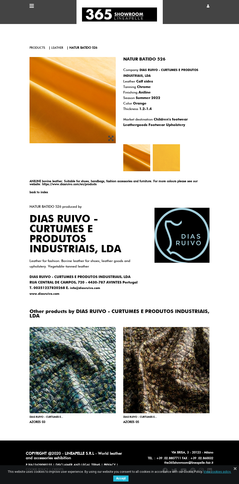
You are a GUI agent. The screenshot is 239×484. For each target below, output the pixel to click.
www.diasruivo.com (44, 294)
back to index (39, 192)
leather (57, 48)
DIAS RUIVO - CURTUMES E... (46, 417)
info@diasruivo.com (85, 288)
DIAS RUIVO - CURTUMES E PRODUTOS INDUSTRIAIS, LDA (75, 234)
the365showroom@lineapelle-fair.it (188, 463)
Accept (121, 478)
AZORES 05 (131, 422)
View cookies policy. (217, 472)
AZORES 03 (37, 422)
